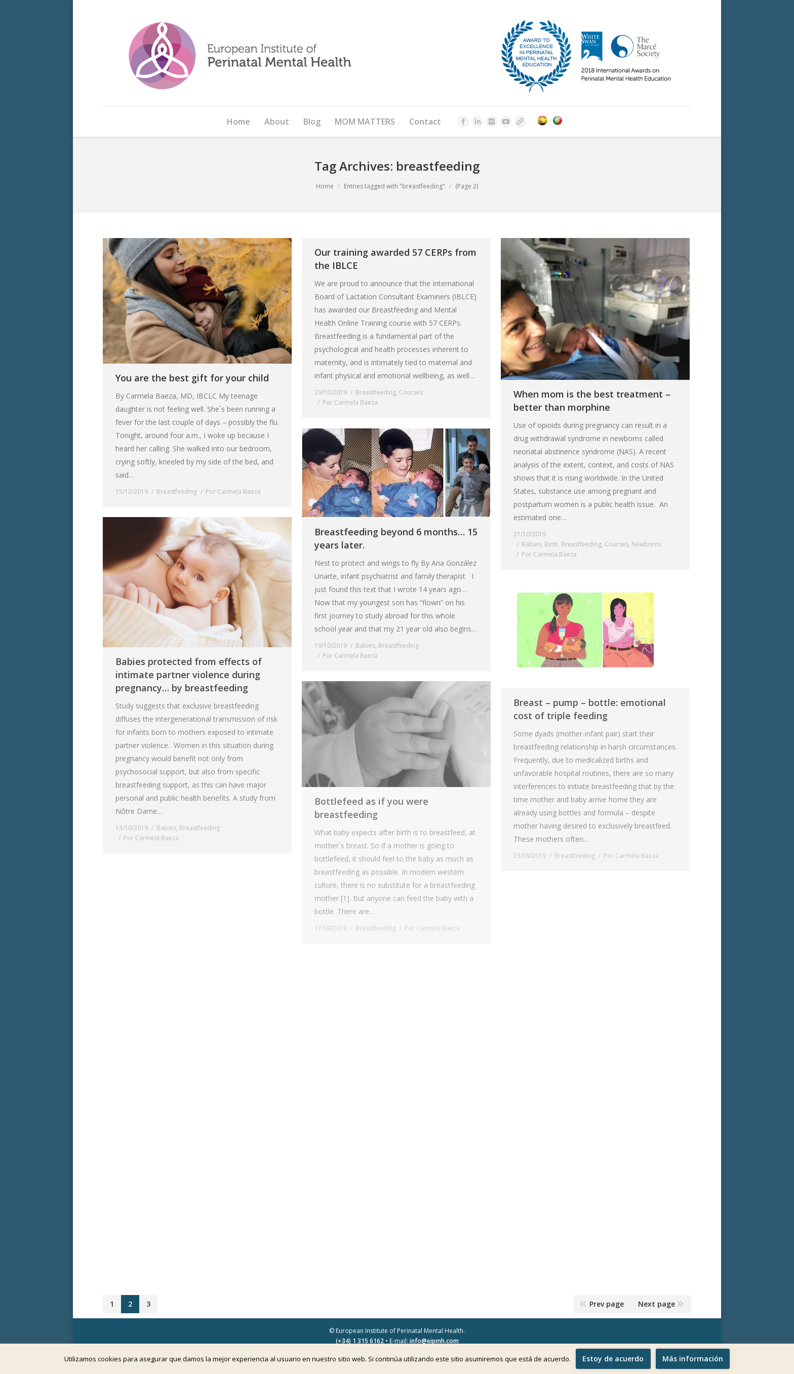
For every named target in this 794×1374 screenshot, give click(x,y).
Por (233, 491)
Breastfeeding (176, 491)
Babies (531, 544)
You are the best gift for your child (192, 378)
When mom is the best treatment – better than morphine (591, 400)
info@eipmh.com (434, 1341)
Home (325, 186)
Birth (551, 544)
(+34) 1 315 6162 (360, 1341)
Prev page (606, 1304)
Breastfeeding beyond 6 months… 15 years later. (396, 538)
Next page (656, 1304)
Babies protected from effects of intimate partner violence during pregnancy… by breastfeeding (188, 674)
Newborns (646, 544)
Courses (411, 392)
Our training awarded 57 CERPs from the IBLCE (395, 258)
